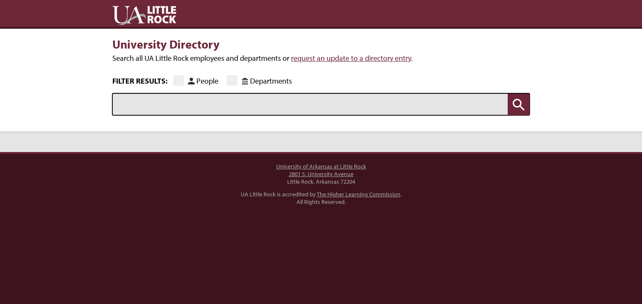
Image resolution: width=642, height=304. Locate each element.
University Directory (166, 44)
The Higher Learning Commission (358, 194)
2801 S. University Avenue (321, 174)
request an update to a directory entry (351, 58)
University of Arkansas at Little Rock (321, 166)
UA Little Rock (144, 15)
